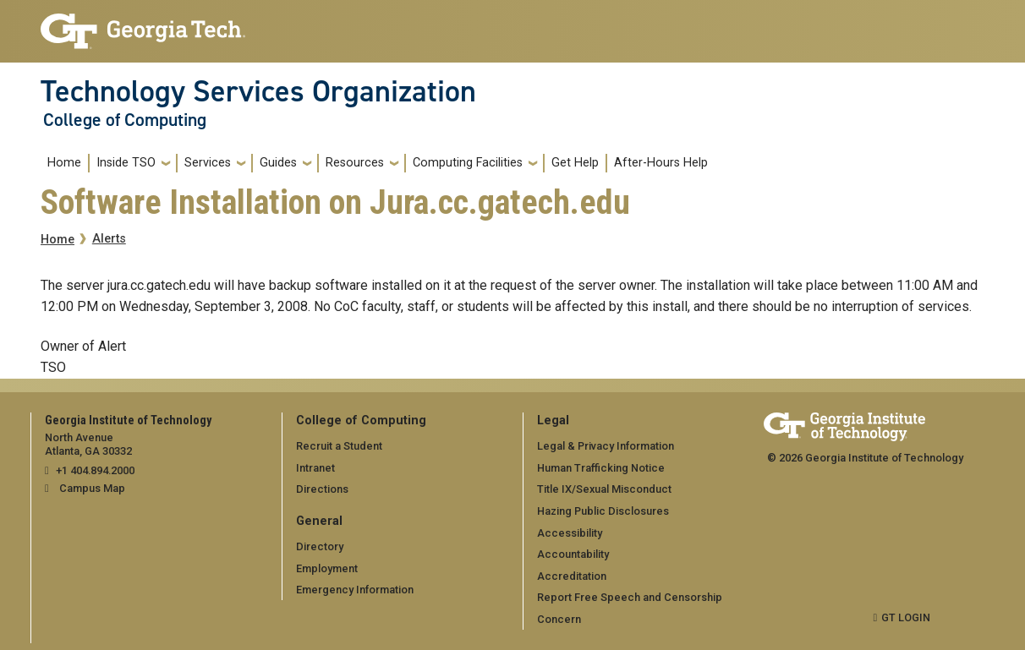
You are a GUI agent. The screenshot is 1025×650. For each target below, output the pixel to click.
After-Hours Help (661, 163)
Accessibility (569, 533)
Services (207, 163)
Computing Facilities (468, 163)
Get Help (575, 163)
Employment (327, 568)
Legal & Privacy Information (605, 446)
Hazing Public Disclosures (603, 511)
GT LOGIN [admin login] (905, 617)
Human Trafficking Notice (601, 468)
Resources (355, 163)
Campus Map (92, 488)
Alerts (109, 239)
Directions (322, 489)
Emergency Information (355, 589)
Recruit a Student (339, 446)
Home (64, 163)
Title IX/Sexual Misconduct (604, 489)
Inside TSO (126, 163)
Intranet (315, 468)
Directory (319, 546)
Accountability (573, 554)
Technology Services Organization (258, 91)
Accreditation (571, 576)
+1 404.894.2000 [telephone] (95, 470)
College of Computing (124, 120)
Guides (278, 163)
